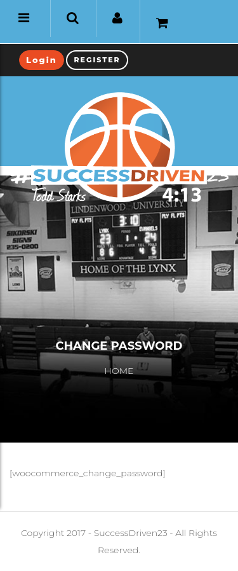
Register (97, 59)
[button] (73, 18)
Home (119, 370)
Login (41, 60)
